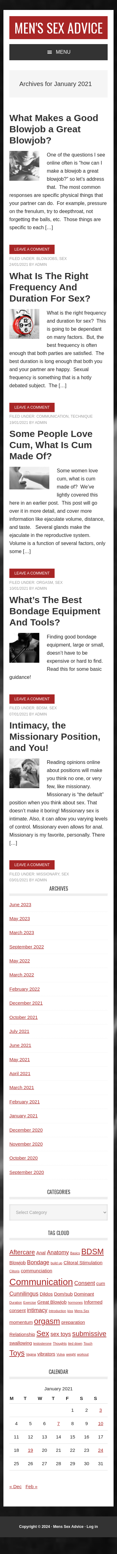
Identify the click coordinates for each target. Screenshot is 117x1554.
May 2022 (19, 977)
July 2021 (19, 1048)
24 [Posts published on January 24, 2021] (100, 1467)
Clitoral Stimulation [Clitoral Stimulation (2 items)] (83, 1279)
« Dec (15, 1503)
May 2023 (19, 935)
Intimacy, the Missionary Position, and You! (54, 753)
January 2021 (23, 1132)
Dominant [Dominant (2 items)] (84, 1310)
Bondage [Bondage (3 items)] (38, 1279)
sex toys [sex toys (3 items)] (61, 1351)
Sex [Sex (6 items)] (43, 1350)
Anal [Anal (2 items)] (41, 1269)
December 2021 (26, 1019)
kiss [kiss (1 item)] (70, 1327)
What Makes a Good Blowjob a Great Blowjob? (53, 146)
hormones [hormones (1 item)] (75, 1319)
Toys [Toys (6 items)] (17, 1369)
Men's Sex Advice (59, 35)
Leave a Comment (32, 266)
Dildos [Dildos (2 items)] (46, 1310)
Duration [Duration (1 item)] (15, 1319)
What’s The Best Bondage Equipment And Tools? (54, 627)
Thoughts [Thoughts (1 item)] (59, 1360)
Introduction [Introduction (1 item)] (57, 1327)
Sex (63, 275)
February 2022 (24, 1005)
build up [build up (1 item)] (56, 1280)
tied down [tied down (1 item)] (75, 1360)
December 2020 (26, 1146)
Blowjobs (47, 275)
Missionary (48, 891)
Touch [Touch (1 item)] (88, 1360)
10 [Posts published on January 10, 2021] (100, 1440)
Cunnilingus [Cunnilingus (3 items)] (23, 1310)
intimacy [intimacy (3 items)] (37, 1327)
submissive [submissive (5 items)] (89, 1350)
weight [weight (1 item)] (71, 1371)
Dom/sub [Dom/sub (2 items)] (63, 1310)
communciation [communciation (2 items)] (36, 1287)
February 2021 (24, 1118)
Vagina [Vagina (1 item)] (31, 1371)
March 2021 (21, 1104)
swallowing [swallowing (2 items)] (20, 1359)
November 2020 (26, 1160)
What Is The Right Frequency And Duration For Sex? (49, 304)
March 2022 (21, 991)
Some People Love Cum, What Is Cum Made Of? (51, 461)
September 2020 (26, 1189)
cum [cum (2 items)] (100, 1300)
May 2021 (19, 1076)
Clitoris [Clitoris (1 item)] (14, 1288)
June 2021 (20, 1062)
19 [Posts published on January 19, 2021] (30, 1467)
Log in (92, 1543)
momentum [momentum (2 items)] (21, 1339)
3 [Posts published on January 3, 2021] (100, 1426)
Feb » (31, 1503)
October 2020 (23, 1174)
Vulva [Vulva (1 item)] (60, 1371)
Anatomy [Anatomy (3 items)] (58, 1269)
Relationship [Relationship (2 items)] (22, 1351)
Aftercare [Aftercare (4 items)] (22, 1268)
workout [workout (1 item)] (83, 1371)
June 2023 (20, 921)
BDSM (42, 725)
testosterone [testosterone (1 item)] (42, 1360)
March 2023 (21, 949)
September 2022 (26, 963)
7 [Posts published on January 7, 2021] (58, 1440)
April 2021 (20, 1090)
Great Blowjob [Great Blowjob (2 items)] (52, 1318)
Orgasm (45, 599)
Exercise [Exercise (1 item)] (29, 1319)
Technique (82, 433)
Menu (63, 68)
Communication (53, 433)
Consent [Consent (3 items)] (84, 1300)
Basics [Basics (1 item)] (75, 1270)
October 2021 (23, 1034)
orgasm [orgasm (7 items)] (47, 1338)
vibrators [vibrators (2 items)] (46, 1370)
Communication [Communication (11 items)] (41, 1298)
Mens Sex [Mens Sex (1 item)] (82, 1327)
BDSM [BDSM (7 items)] (92, 1268)
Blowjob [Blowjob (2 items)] (17, 1279)
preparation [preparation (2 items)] (73, 1339)
